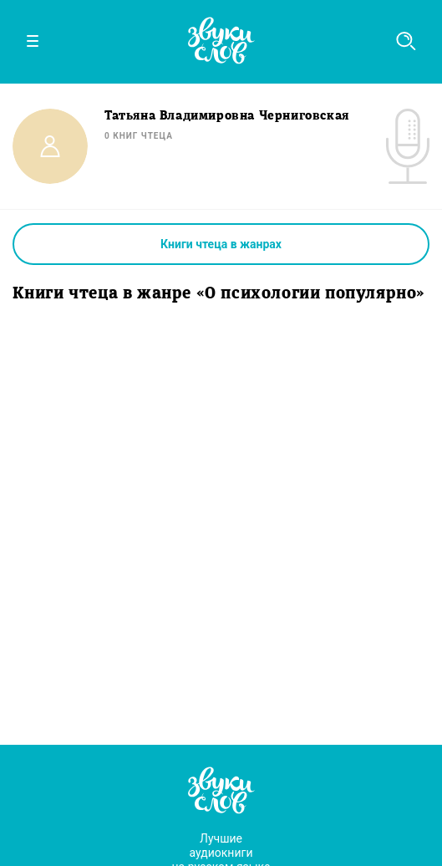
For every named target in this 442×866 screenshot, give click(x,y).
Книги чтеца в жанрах (221, 244)
